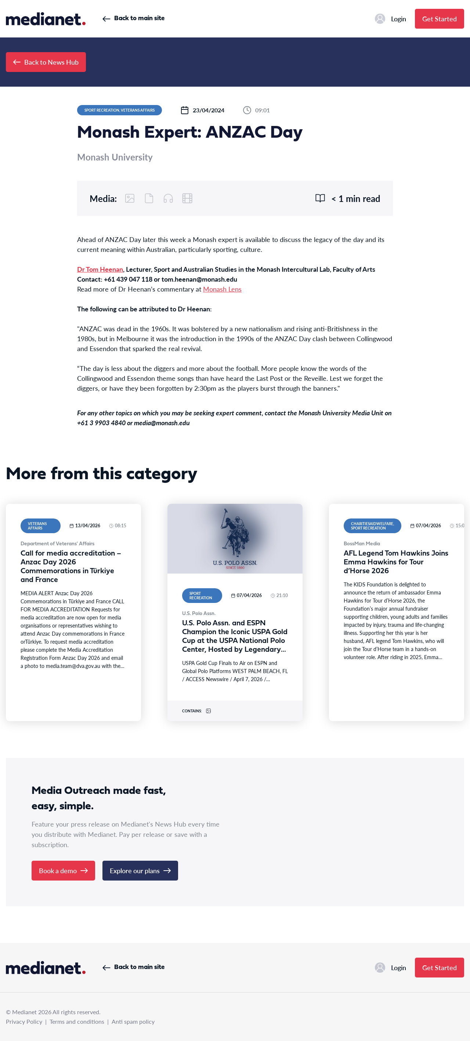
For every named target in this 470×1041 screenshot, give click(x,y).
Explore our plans (140, 870)
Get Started (439, 18)
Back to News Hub (46, 61)
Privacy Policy (24, 1021)
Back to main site (133, 18)
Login (390, 19)
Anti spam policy (133, 1021)
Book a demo (63, 870)
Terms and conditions (77, 1021)
